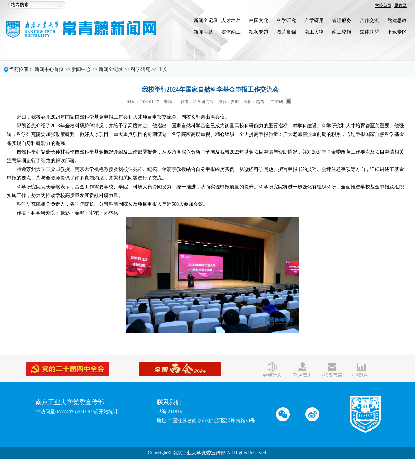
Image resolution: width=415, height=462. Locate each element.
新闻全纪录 (111, 69)
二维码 (277, 101)
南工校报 (341, 32)
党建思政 (397, 20)
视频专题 (258, 32)
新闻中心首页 (49, 69)
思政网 (400, 5)
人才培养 (231, 20)
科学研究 (286, 20)
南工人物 (314, 32)
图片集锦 (286, 32)
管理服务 (341, 20)
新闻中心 (81, 69)
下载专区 (397, 32)
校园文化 (258, 20)
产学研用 (314, 20)
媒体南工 (231, 32)
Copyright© (159, 452)
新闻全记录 (206, 20)
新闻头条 (203, 32)
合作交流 (369, 20)
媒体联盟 (369, 32)
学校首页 (383, 5)
